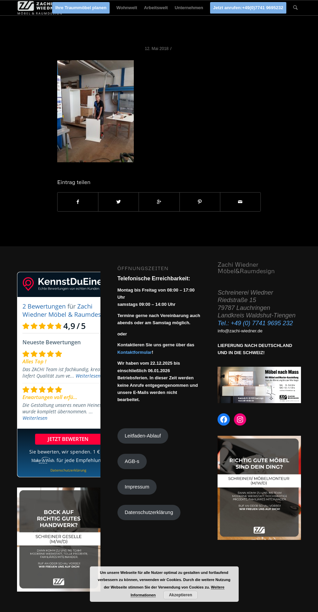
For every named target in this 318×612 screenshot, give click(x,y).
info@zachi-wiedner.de (240, 330)
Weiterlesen (88, 376)
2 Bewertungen (44, 306)
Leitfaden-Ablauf (143, 436)
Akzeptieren (180, 595)
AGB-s (132, 461)
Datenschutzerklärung (149, 512)
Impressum (137, 487)
